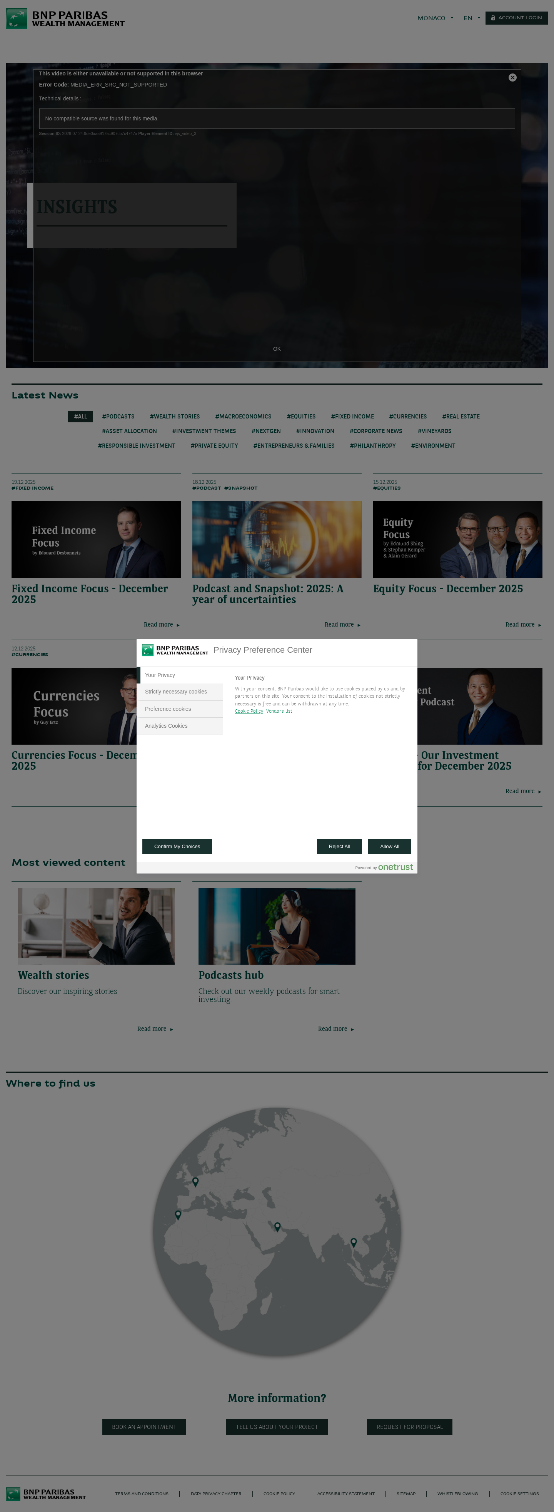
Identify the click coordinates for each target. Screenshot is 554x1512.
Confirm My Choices (177, 846)
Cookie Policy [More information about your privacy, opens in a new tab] (249, 711)
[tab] (180, 675)
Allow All (389, 846)
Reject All (339, 846)
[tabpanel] (323, 697)
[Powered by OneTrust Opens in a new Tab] (384, 869)
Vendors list (279, 711)
